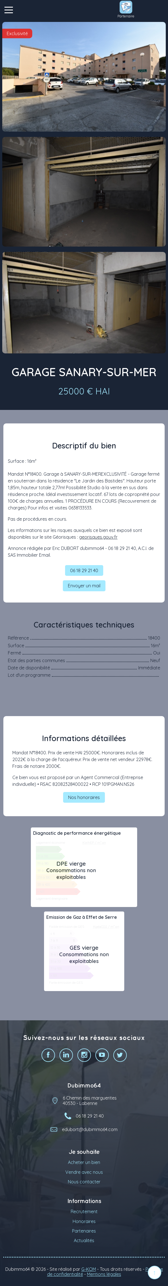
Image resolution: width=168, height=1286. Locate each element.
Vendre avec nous (84, 1172)
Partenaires (84, 1231)
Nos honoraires (84, 797)
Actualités (84, 1240)
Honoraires (84, 1221)
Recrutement (84, 1211)
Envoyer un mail (84, 585)
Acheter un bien (84, 1162)
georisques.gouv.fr (98, 537)
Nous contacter (84, 1182)
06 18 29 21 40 (84, 570)
